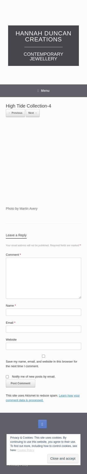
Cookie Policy (25, 450)
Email (10, 322)
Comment (13, 254)
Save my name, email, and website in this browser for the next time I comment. (41, 364)
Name (11, 305)
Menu (44, 90)
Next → (32, 112)
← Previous (15, 112)
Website (11, 339)
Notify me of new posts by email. (33, 376)
